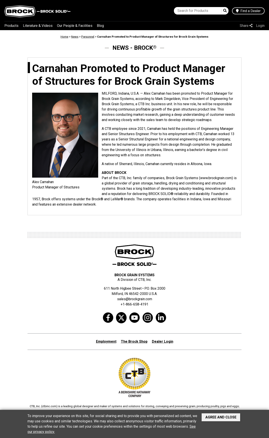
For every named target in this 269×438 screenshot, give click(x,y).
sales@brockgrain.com (134, 299)
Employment (106, 341)
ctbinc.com (49, 406)
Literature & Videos (38, 26)
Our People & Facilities (74, 26)
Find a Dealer (248, 11)
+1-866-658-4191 (134, 304)
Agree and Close (220, 417)
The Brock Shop (134, 341)
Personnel (87, 36)
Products (11, 26)
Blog (100, 26)
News (74, 36)
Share (246, 26)
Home (64, 36)
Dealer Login (162, 341)
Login (260, 26)
